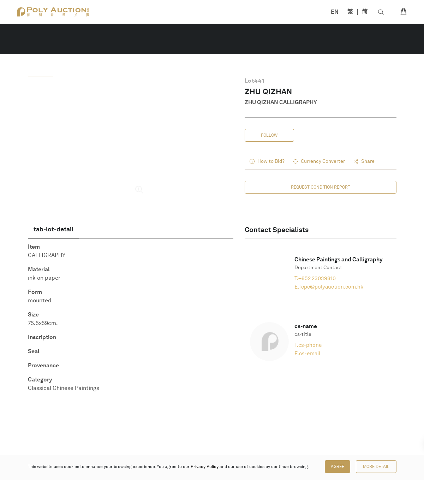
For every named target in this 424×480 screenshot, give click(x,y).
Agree (337, 466)
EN (335, 11)
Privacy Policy (205, 466)
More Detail (376, 466)
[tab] (53, 229)
